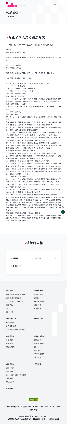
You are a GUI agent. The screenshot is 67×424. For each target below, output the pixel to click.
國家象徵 (37, 350)
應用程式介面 (38, 406)
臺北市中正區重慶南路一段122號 (27, 418)
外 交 (9, 308)
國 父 (37, 346)
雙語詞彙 (56, 406)
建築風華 (9, 343)
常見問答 (33, 409)
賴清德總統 (10, 322)
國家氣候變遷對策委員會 (15, 294)
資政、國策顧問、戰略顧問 (16, 374)
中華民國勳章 (39, 353)
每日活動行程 (39, 301)
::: (1, 1)
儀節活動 (9, 378)
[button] (63, 212)
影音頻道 (37, 304)
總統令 (36, 297)
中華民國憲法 (39, 343)
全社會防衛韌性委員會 (14, 301)
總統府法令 (10, 381)
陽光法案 (48, 406)
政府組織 (37, 357)
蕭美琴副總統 (11, 325)
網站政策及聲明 (13, 406)
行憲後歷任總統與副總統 (15, 329)
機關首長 (9, 371)
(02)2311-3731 (53, 418)
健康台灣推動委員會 (13, 297)
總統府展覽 (10, 346)
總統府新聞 (38, 294)
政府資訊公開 (26, 406)
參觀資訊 (9, 339)
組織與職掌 (10, 367)
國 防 (9, 311)
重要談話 (9, 304)
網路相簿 (37, 308)
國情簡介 (37, 339)
